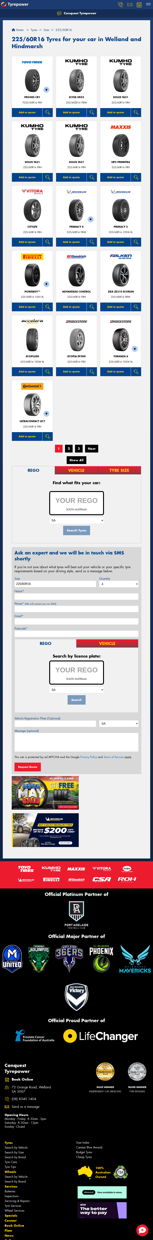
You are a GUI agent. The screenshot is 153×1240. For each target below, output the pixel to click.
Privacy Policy (88, 757)
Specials (11, 1176)
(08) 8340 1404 (24, 1060)
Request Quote (27, 767)
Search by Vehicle (16, 1108)
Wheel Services (14, 1171)
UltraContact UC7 (32, 421)
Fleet (8, 1191)
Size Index (82, 1103)
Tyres (9, 1103)
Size (17, 579)
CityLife (32, 226)
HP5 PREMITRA (120, 162)
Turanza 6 (120, 356)
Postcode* (20, 628)
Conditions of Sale (49, 1233)
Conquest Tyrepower (76, 13)
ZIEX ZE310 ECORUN (121, 291)
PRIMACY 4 (76, 226)
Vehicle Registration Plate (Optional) (37, 718)
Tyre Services (13, 1166)
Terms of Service (113, 757)
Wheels (10, 1132)
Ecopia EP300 (76, 356)
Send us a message (25, 1067)
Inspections (11, 1157)
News (9, 1196)
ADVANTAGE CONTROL (76, 291)
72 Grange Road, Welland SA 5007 (31, 1050)
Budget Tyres (84, 1113)
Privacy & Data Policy (26, 1233)
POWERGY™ (32, 291)
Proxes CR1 (32, 97)
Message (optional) (26, 731)
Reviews (11, 1211)
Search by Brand (15, 1118)
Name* (19, 591)
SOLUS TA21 (120, 97)
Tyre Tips (10, 1128)
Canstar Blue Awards (89, 1108)
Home (17, 30)
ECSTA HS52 (76, 97)
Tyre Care (11, 1123)
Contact (11, 1181)
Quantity (104, 579)
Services (11, 1147)
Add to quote (27, 112)
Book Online (14, 1186)
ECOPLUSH (32, 356)
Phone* (35, 604)
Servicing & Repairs (17, 1162)
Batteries (10, 1152)
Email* (18, 616)
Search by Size (14, 1113)
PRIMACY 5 (121, 226)
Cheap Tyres (84, 1118)
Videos (10, 1206)
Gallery (10, 1201)
